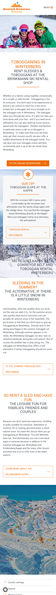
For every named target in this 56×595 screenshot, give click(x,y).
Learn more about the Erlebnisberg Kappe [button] (18, 471)
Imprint (11, 588)
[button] (5, 589)
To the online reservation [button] (24, 163)
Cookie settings (16, 582)
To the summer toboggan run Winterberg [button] (23, 369)
